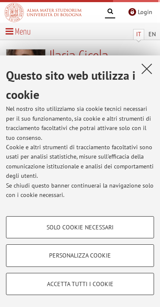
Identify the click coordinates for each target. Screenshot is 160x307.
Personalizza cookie (80, 255)
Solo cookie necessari (80, 227)
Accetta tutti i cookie (80, 284)
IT (138, 34)
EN (152, 34)
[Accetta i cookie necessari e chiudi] (147, 68)
